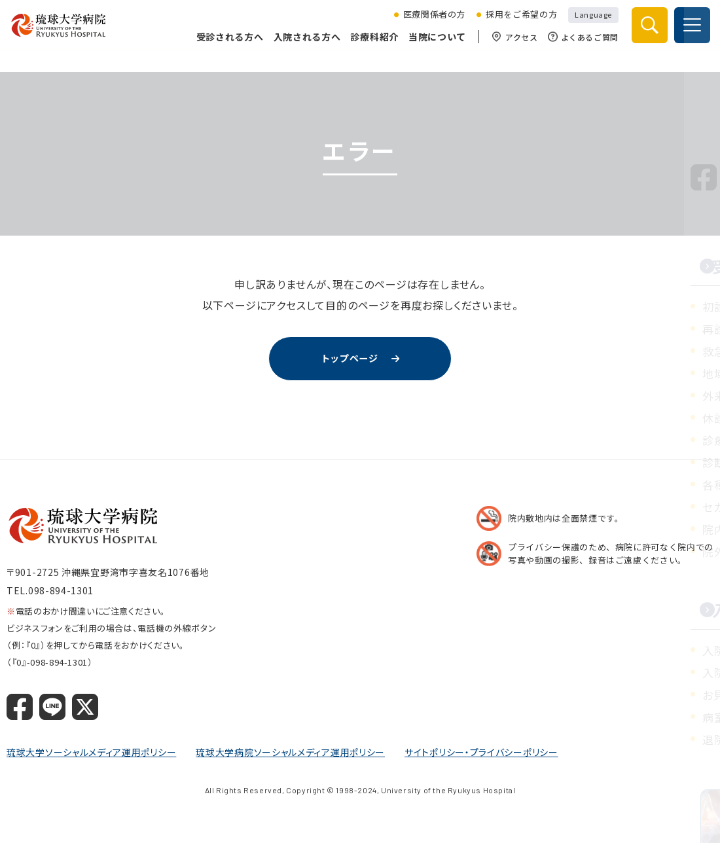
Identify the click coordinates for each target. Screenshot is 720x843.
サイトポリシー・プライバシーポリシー (481, 753)
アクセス (511, 47)
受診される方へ (227, 47)
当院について (434, 47)
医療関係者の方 (431, 25)
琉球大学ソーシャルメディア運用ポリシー (91, 753)
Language (590, 24)
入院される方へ (304, 47)
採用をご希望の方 (518, 25)
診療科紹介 (372, 47)
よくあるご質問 (580, 47)
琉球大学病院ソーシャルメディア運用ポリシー (290, 753)
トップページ (349, 359)
